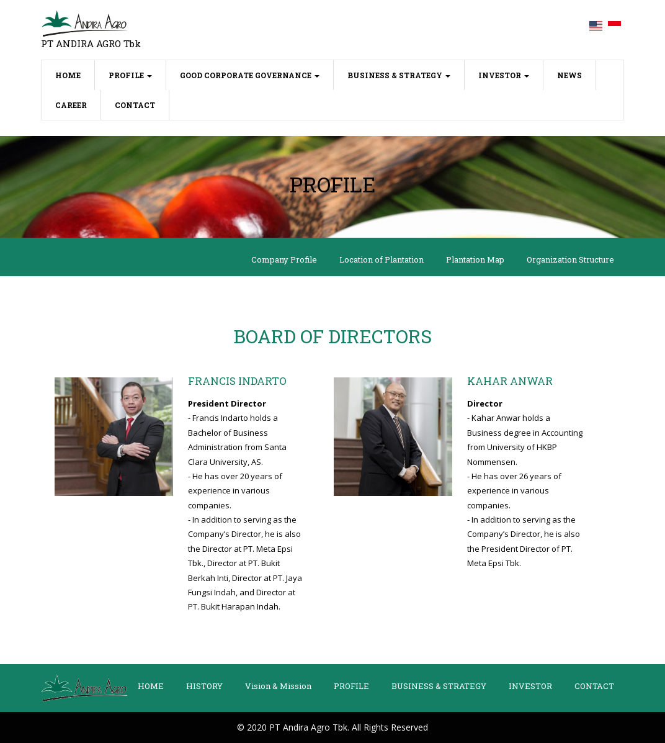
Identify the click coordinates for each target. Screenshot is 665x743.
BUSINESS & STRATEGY (398, 75)
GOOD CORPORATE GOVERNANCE (249, 75)
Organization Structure (570, 259)
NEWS (569, 75)
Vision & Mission (278, 685)
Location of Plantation (381, 259)
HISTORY (204, 685)
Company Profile (284, 259)
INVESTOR (503, 75)
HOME (75, 74)
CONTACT (135, 105)
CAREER (71, 105)
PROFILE (130, 75)
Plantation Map (475, 259)
